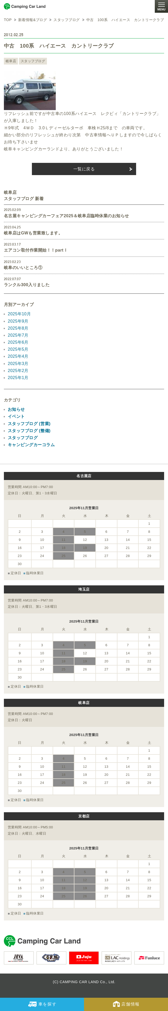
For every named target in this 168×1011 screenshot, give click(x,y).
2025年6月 (18, 342)
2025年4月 (18, 356)
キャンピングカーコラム (31, 445)
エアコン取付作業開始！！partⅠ (36, 250)
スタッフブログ (33, 61)
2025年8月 (18, 328)
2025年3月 (18, 363)
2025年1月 (18, 377)
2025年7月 (18, 335)
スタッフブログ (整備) (29, 430)
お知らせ (16, 409)
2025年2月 (18, 370)
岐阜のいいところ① (23, 267)
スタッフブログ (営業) (29, 423)
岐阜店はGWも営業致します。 (33, 233)
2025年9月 (18, 321)
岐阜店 (11, 61)
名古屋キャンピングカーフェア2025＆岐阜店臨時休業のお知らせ (66, 216)
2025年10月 (19, 314)
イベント (16, 416)
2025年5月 (18, 349)
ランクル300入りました (27, 285)
